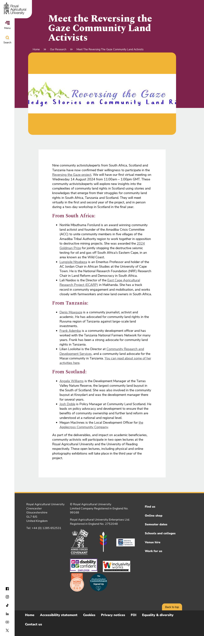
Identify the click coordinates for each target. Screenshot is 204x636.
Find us (150, 507)
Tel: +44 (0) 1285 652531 (43, 528)
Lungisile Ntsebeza (73, 262)
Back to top (172, 607)
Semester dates (156, 524)
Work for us (153, 551)
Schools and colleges (160, 533)
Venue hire (152, 542)
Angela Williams (72, 381)
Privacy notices (113, 615)
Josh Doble (67, 404)
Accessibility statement (58, 615)
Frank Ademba (70, 331)
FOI (133, 615)
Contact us (33, 624)
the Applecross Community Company (101, 424)
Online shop (153, 516)
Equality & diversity (158, 615)
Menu (7, 25)
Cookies (89, 615)
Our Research (58, 49)
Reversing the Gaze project (71, 174)
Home (36, 49)
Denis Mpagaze (71, 312)
